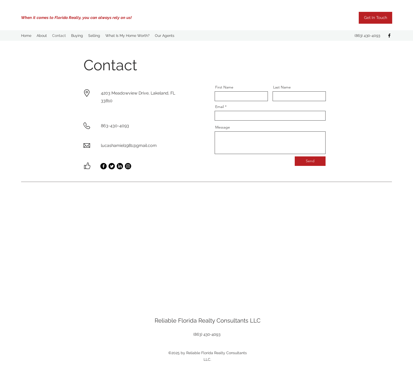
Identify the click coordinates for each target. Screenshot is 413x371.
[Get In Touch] (375, 18)
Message (222, 127)
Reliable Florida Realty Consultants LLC (207, 320)
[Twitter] (112, 166)
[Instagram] (128, 166)
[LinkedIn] (120, 166)
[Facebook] (389, 35)
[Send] (310, 161)
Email (219, 106)
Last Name (282, 87)
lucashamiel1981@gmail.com (129, 145)
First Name (224, 87)
